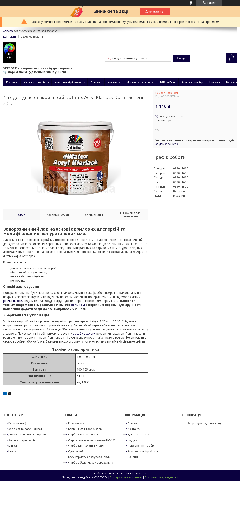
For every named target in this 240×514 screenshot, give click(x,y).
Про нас (96, 82)
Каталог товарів (35, 82)
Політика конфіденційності (161, 477)
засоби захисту (84, 333)
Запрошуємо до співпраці (204, 423)
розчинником (12, 301)
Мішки (12, 445)
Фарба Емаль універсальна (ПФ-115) (92, 440)
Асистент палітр (192, 82)
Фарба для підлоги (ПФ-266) (86, 445)
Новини (214, 82)
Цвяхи (12, 451)
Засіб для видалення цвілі (25, 429)
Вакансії (231, 82)
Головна (11, 82)
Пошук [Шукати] (181, 58)
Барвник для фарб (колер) (85, 429)
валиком (78, 305)
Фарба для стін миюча (83, 434)
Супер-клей (75, 451)
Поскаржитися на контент (126, 477)
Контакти (114, 82)
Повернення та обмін (142, 445)
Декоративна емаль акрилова (28, 434)
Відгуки (132, 440)
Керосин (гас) (17, 423)
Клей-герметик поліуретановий (89, 457)
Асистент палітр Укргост (144, 451)
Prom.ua (141, 473)
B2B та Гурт (167, 82)
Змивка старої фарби (22, 440)
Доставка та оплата (140, 82)
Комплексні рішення (68, 82)
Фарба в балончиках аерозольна (90, 462)
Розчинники (76, 423)
